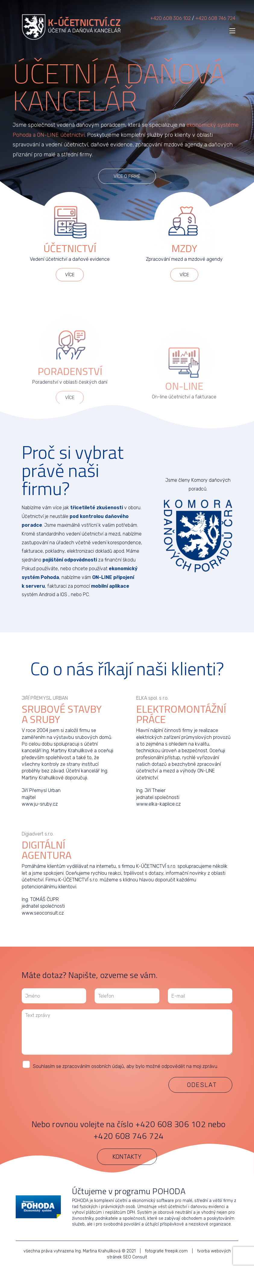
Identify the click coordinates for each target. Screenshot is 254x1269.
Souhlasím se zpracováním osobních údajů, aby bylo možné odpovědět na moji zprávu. (125, 1066)
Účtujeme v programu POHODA (129, 1190)
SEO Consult (135, 1257)
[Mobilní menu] (232, 31)
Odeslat (202, 1084)
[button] (127, 176)
